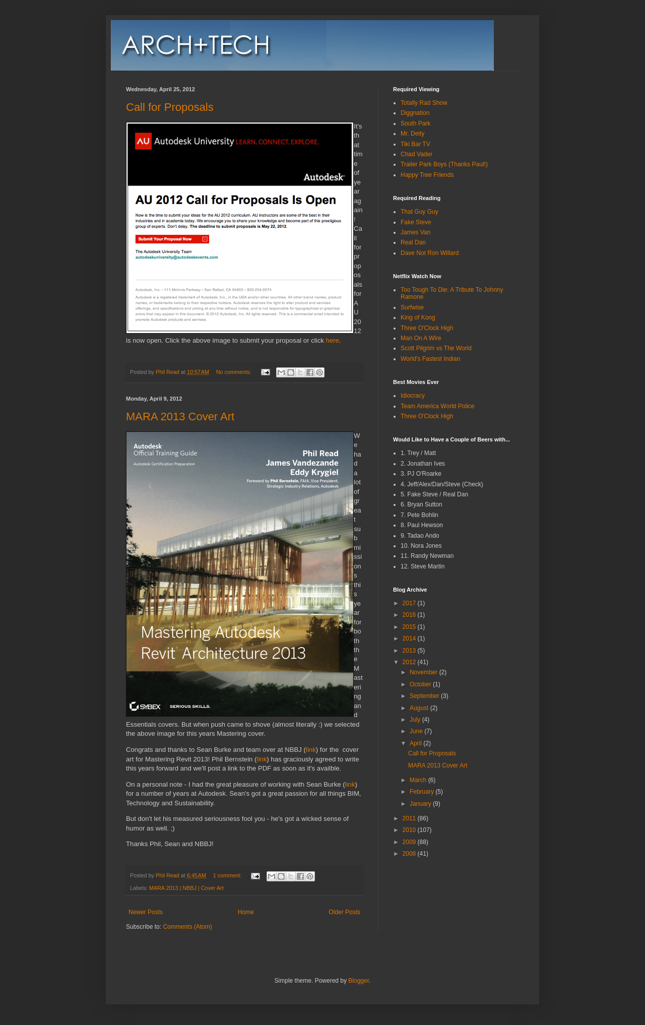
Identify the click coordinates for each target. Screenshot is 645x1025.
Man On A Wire (421, 338)
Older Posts (344, 912)
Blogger (358, 980)
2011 (410, 818)
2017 (410, 603)
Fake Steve (416, 222)
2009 (410, 842)
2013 (410, 650)
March (419, 780)
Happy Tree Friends (427, 174)
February (422, 791)
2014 (410, 638)
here (332, 340)
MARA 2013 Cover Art (180, 416)
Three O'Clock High (427, 328)
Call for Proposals (170, 107)
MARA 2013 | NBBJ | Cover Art (186, 888)
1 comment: (228, 875)
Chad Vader (416, 154)
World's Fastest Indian (430, 358)
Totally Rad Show (424, 102)
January (421, 803)
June (417, 731)
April (416, 743)
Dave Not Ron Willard (430, 253)
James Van (415, 232)
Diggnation (415, 112)
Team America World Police (438, 406)
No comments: (234, 372)
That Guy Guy (419, 211)
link (311, 749)
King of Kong (418, 317)
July (416, 719)
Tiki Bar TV (415, 144)
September (425, 695)
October (421, 684)
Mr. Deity (412, 133)
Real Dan (413, 242)
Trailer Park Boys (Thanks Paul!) (444, 164)
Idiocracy (413, 395)
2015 (410, 626)
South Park (415, 123)
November (424, 672)
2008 (410, 853)
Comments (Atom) (187, 926)
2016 (410, 614)
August (420, 708)
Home (246, 912)
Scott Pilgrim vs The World (436, 348)
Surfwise (412, 307)
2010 (410, 830)
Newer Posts (145, 912)
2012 (410, 662)
